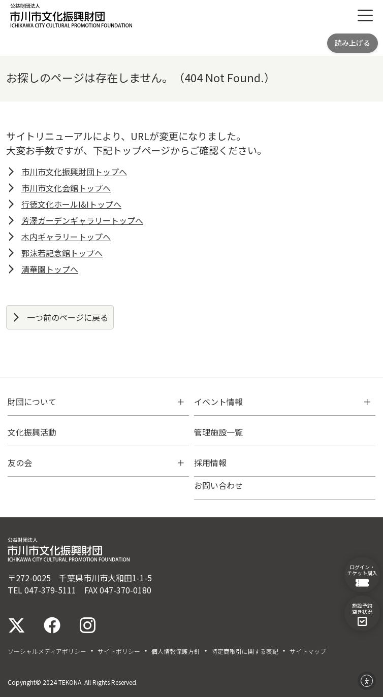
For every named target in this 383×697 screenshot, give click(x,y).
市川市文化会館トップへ (66, 188)
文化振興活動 (32, 432)
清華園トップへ (49, 269)
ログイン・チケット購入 (362, 575)
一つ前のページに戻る (67, 317)
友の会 (20, 462)
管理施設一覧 (218, 432)
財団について (32, 401)
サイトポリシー (119, 651)
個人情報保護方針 (175, 651)
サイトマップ (308, 651)
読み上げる (352, 43)
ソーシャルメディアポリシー (47, 651)
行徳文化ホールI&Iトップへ (71, 204)
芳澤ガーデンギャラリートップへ (82, 220)
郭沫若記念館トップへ (62, 253)
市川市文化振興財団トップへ (74, 171)
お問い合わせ (218, 485)
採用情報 (210, 462)
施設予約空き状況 (362, 614)
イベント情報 (218, 401)
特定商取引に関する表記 (244, 651)
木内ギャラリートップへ (66, 236)
